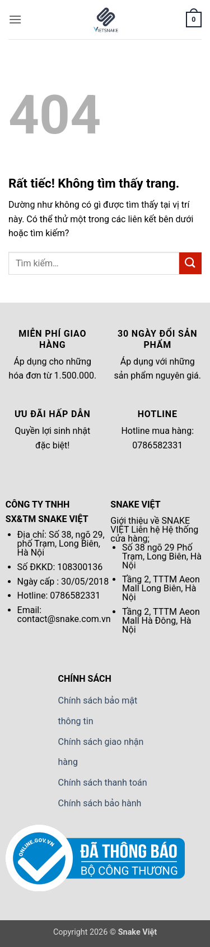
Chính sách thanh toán (102, 782)
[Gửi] (190, 263)
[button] (15, 19)
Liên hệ (145, 529)
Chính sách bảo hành (100, 803)
